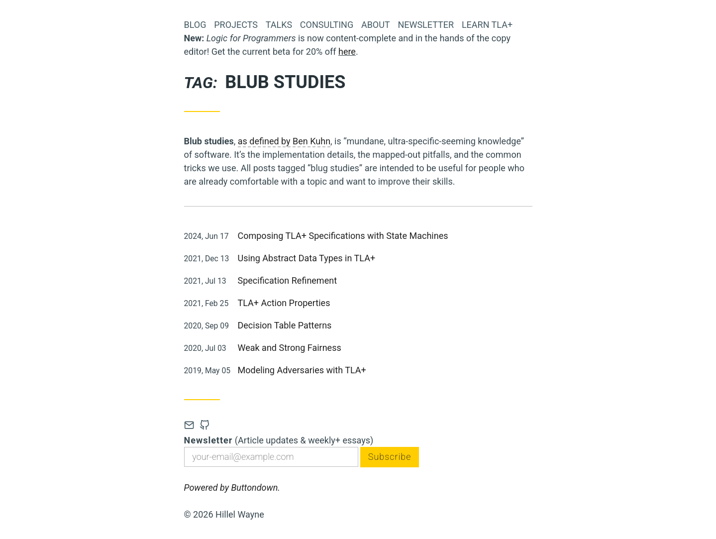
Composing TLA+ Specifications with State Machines (343, 235)
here (347, 51)
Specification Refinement (287, 280)
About (375, 24)
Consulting (326, 24)
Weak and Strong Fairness (289, 347)
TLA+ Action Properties (284, 303)
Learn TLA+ (487, 24)
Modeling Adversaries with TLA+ (302, 370)
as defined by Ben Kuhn (284, 141)
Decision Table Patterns (285, 325)
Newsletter (426, 24)
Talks (279, 24)
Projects (236, 24)
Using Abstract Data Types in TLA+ (307, 258)
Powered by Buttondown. (232, 487)
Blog (195, 24)
